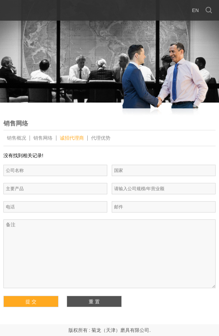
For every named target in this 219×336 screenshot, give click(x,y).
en (195, 10)
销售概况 (16, 138)
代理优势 (100, 138)
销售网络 (43, 138)
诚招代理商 (72, 138)
